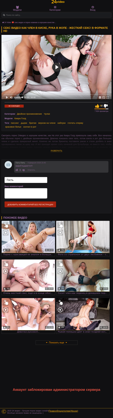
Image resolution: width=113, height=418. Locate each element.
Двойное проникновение (29, 114)
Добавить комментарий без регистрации (30, 204)
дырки (24, 123)
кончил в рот (29, 126)
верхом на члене (46, 123)
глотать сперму (75, 123)
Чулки (47, 114)
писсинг (15, 123)
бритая (32, 123)
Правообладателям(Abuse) (63, 411)
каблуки (61, 123)
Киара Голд (20, 118)
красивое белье (13, 126)
